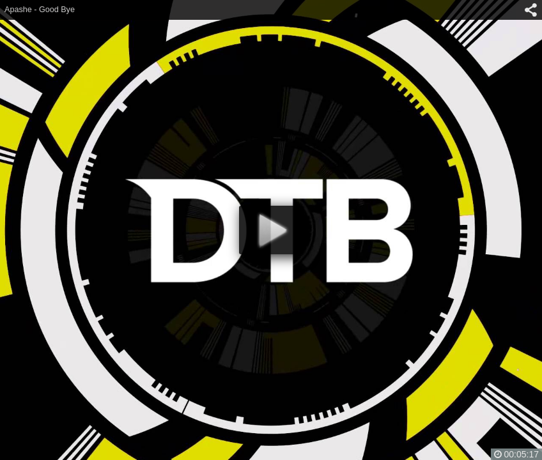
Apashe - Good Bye (39, 9)
